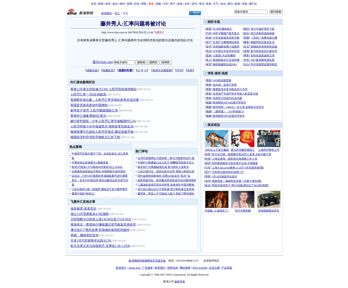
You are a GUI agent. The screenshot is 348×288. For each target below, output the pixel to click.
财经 (122, 3)
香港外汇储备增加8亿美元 (88, 115)
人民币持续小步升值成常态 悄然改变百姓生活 (101, 126)
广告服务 (147, 267)
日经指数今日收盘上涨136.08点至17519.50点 (101, 219)
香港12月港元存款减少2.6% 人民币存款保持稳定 (103, 89)
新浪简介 (121, 267)
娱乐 (115, 3)
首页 (93, 3)
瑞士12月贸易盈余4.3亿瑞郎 (90, 214)
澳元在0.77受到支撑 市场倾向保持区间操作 (100, 230)
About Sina (134, 267)
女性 (187, 3)
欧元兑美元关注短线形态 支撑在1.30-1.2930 (100, 246)
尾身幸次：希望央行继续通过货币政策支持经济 (103, 224)
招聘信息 (172, 267)
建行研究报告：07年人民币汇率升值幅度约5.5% (103, 121)
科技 (136, 3)
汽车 (165, 3)
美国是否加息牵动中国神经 (89, 105)
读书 (194, 3)
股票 (129, 3)
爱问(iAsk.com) (103, 62)
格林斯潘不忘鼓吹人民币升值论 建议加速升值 (101, 131)
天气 (215, 3)
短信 (223, 3)
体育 (108, 3)
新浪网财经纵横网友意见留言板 (147, 260)
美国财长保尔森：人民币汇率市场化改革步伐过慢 (104, 99)
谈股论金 (92, 70)
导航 (244, 3)
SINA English (199, 267)
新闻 (100, 3)
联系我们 (160, 267)
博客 (143, 3)
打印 (179, 70)
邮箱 (237, 3)
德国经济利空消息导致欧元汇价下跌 (95, 137)
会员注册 (214, 267)
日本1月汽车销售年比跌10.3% (91, 240)
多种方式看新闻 (162, 70)
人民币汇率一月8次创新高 (88, 94)
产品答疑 (226, 267)
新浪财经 (106, 13)
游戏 (179, 3)
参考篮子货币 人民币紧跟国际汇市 (94, 110)
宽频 (158, 3)
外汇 (117, 13)
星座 (208, 3)
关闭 (190, 70)
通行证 (253, 3)
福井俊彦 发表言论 (83, 208)
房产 (172, 3)
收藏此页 (108, 70)
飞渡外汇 (159, 32)
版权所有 (179, 281)
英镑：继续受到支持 (85, 235)
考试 (201, 3)
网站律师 (185, 267)
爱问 (230, 3)
